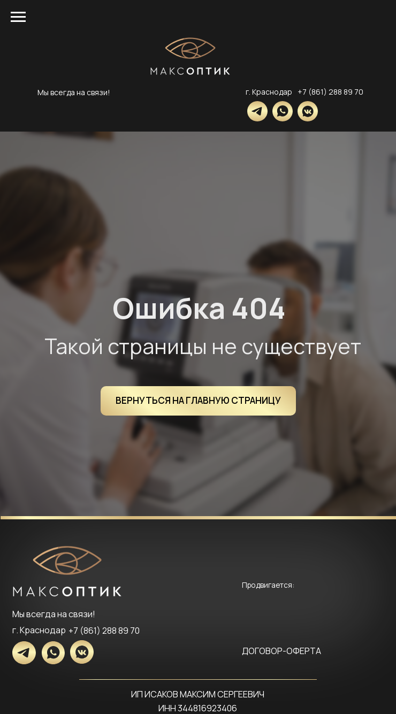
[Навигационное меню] (18, 17)
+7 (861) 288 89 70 (330, 92)
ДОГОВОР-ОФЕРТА (281, 651)
